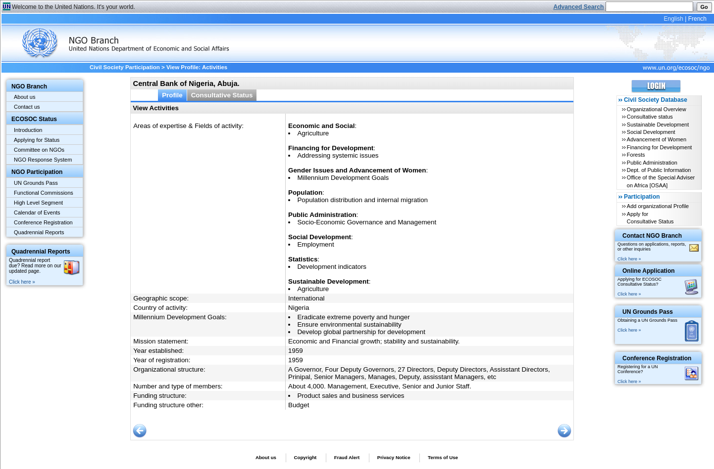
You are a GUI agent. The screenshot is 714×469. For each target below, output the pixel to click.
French (697, 18)
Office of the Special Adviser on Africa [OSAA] (661, 181)
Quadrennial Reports (39, 232)
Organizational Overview (656, 109)
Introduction (28, 130)
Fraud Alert (346, 457)
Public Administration (652, 163)
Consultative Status (222, 95)
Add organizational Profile (658, 206)
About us (24, 97)
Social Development (651, 132)
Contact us (27, 107)
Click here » (22, 282)
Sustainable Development (658, 125)
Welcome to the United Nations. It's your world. (73, 6)
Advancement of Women (656, 139)
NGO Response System (43, 160)
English (673, 18)
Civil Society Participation (125, 67)
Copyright (305, 457)
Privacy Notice (393, 457)
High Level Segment (38, 203)
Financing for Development (659, 147)
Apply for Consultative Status (650, 217)
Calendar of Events (37, 212)
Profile (172, 95)
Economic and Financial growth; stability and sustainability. (374, 341)
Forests (636, 155)
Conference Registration (43, 222)
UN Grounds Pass (36, 183)
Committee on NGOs (39, 150)
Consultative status (650, 117)
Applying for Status (36, 140)
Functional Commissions (43, 193)
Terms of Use (443, 457)
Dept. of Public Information (659, 170)
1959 (295, 350)
